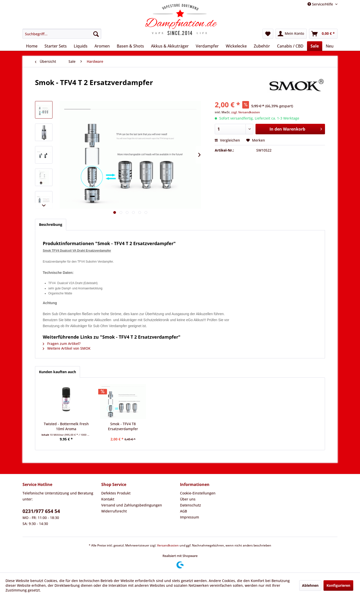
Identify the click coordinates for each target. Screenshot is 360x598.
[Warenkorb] (323, 34)
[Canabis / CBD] (290, 46)
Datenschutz (190, 505)
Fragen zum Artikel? (61, 343)
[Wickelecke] (236, 46)
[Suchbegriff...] (61, 34)
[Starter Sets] (55, 46)
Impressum (189, 517)
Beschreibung (50, 224)
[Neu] (329, 46)
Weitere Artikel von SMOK (66, 348)
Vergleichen (227, 140)
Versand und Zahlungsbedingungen (131, 505)
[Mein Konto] (291, 34)
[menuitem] (61, 34)
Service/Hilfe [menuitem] (321, 4)
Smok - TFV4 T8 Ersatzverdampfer (123, 426)
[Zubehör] (262, 46)
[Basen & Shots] (130, 46)
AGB (183, 511)
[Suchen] (96, 34)
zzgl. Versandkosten (245, 112)
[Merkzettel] (267, 34)
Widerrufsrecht (114, 511)
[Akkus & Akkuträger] (170, 46)
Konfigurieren (338, 585)
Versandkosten (168, 545)
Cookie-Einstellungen (198, 493)
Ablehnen (310, 585)
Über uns (188, 499)
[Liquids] (80, 46)
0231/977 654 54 (41, 511)
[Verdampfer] (207, 46)
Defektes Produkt (115, 493)
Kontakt (107, 499)
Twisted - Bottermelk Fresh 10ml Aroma (66, 426)
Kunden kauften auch (57, 371)
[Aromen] (102, 46)
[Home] (31, 46)
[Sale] (314, 46)
